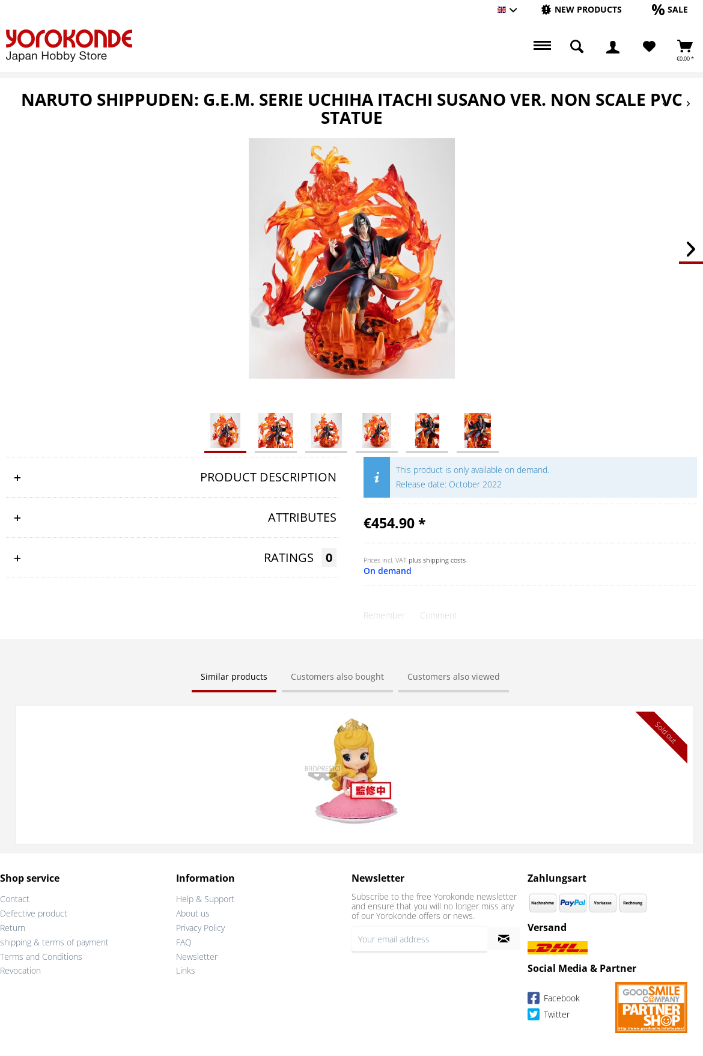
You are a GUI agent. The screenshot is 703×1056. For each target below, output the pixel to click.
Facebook (554, 999)
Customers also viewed (453, 676)
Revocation (20, 969)
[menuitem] (581, 9)
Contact (14, 898)
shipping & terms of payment (54, 941)
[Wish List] (649, 47)
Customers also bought (337, 676)
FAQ (184, 941)
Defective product (33, 912)
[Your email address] (419, 938)
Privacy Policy (200, 927)
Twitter (549, 1015)
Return (12, 927)
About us (193, 912)
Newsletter (197, 955)
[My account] (613, 47)
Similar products (234, 676)
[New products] (581, 9)
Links (185, 969)
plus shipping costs (437, 559)
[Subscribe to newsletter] (504, 938)
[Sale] (670, 9)
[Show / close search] (577, 47)
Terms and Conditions (41, 955)
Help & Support (205, 898)
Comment (438, 615)
